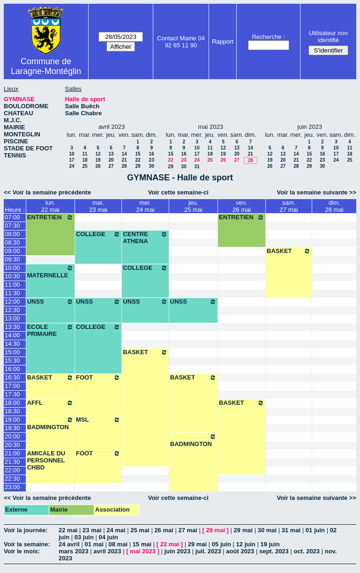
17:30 (12, 394)
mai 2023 (143, 551)
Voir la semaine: (27, 544)
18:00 (12, 402)
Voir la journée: (26, 530)
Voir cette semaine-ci (178, 192)
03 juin (84, 537)
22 (138, 160)
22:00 (12, 470)
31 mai (291, 530)
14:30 (12, 343)
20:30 (12, 444)
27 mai (187, 530)
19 (97, 160)
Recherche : (268, 36)
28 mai (215, 530)
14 (124, 153)
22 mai (68, 530)
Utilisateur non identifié (328, 37)
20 (110, 160)
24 (71, 166)
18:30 (12, 411)
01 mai (93, 544)
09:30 (12, 259)
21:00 (12, 453)
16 (151, 153)
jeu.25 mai (193, 206)
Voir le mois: (22, 551)
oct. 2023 (306, 551)
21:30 (12, 461)
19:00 (12, 419)
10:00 (12, 267)
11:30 (12, 293)
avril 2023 (107, 551)
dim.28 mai (334, 206)
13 (110, 153)
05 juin (221, 544)
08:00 (12, 234)
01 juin (315, 530)
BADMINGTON (50, 423)
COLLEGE (98, 234)
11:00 (12, 284)
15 (138, 153)
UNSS (50, 301)
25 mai (139, 530)
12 (97, 153)
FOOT (98, 377)
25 (84, 166)
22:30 (12, 478)
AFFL (50, 403)
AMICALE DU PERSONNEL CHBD (46, 460)
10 (71, 153)
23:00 (12, 487)
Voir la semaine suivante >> (316, 192)
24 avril (69, 544)
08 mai (118, 544)
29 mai (243, 530)
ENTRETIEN (50, 217)
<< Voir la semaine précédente (47, 192)
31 (197, 166)
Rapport (222, 41)
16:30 (12, 377)
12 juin (245, 544)
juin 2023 (178, 551)
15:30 (12, 360)
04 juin (108, 537)
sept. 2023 (274, 551)
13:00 (12, 318)
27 (110, 166)
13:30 (12, 326)
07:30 (12, 225)
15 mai (142, 544)
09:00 (12, 250)
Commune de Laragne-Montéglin (46, 66)
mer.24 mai (145, 206)
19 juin (269, 544)
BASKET (289, 251)
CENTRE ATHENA (145, 238)
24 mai (115, 530)
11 (84, 153)
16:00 (12, 368)
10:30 (12, 276)
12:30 (12, 309)
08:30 (12, 242)
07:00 (12, 217)
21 (124, 160)
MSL (98, 420)
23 (151, 160)
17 (71, 160)
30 (151, 166)
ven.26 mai (241, 206)
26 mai (163, 530)
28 (124, 166)
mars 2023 (74, 551)
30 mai (267, 530)
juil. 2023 (208, 551)
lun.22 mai (50, 206)
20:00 (12, 436)
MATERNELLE (50, 271)
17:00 (12, 385)
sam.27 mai (289, 206)
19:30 (12, 428)
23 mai (91, 530)
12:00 (12, 301)
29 (138, 166)
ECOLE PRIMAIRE (50, 330)
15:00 (12, 352)
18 (84, 160)
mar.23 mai (98, 206)
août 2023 (240, 551)
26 (97, 166)
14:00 (12, 335)
